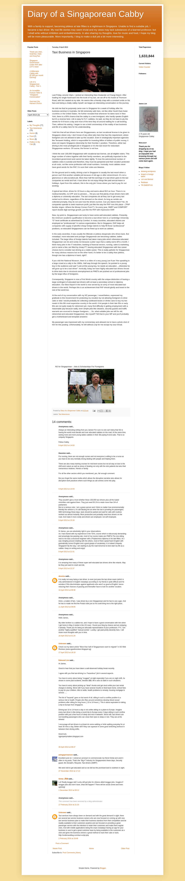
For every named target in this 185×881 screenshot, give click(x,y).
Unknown (62, 644)
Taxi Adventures (64, 414)
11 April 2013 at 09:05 (67, 607)
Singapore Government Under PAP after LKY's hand (36, 64)
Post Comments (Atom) (72, 853)
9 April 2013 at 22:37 (66, 568)
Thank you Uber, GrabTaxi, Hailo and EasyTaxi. (36, 54)
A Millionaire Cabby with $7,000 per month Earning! (36, 74)
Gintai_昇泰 (63, 779)
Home (91, 848)
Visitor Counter (144, 67)
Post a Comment (62, 843)
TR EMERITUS (147, 185)
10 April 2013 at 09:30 (67, 590)
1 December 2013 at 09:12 (69, 790)
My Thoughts (35, 125)
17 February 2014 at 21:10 (69, 805)
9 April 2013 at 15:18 (66, 520)
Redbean (144, 182)
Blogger (103, 868)
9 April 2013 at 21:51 (66, 552)
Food (32, 136)
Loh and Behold (147, 179)
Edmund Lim (64, 660)
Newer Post (57, 848)
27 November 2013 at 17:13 (69, 771)
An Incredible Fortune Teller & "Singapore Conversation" (36, 94)
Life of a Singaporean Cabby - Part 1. (35, 84)
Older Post (125, 848)
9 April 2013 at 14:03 (66, 445)
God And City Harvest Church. (36, 102)
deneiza (62, 576)
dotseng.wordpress (148, 171)
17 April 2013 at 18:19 (67, 653)
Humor (32, 133)
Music (32, 139)
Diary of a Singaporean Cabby (85, 14)
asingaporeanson (66, 755)
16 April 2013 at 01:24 (67, 636)
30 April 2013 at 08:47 (67, 747)
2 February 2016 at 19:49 (68, 838)
